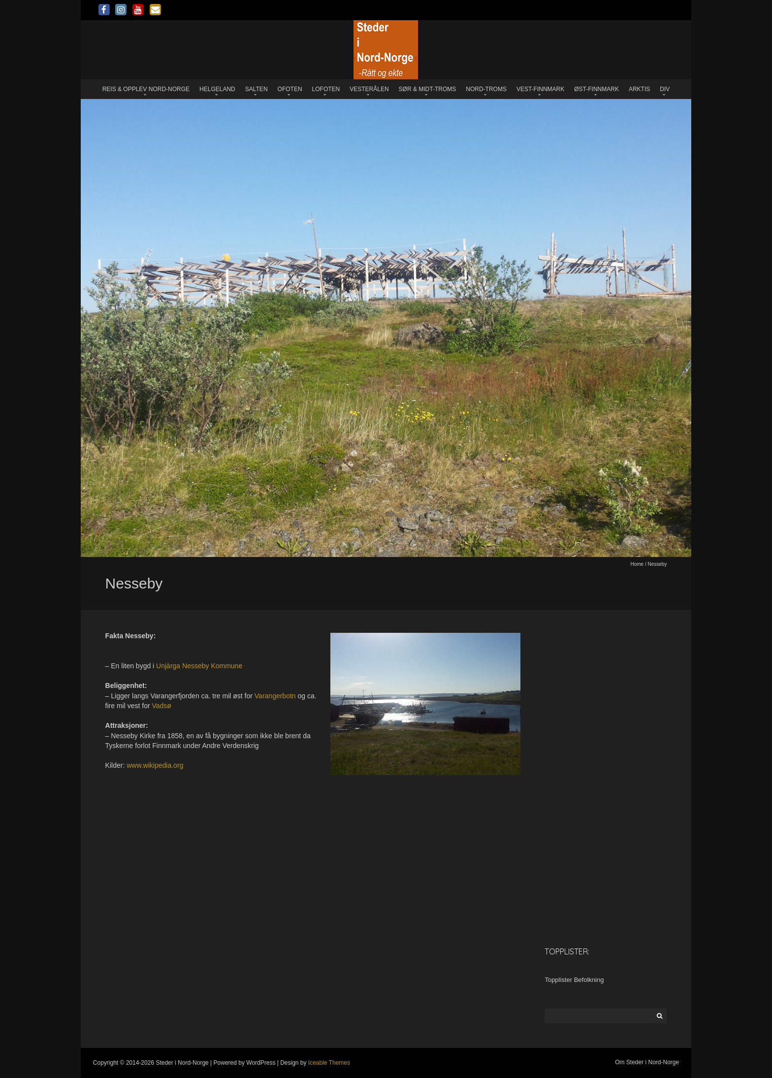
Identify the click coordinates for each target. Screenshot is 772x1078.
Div (665, 89)
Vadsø (161, 706)
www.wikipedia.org (155, 765)
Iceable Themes (329, 1062)
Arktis (639, 89)
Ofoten (290, 89)
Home (636, 564)
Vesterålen (369, 89)
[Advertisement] (606, 783)
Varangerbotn (275, 696)
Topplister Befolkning (574, 979)
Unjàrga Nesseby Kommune (199, 666)
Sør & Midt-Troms (427, 89)
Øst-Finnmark (596, 89)
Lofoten (326, 89)
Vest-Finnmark (540, 89)
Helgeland (217, 89)
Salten (256, 89)
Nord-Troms (486, 89)
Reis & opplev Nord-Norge (146, 89)
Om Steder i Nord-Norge (647, 1062)
